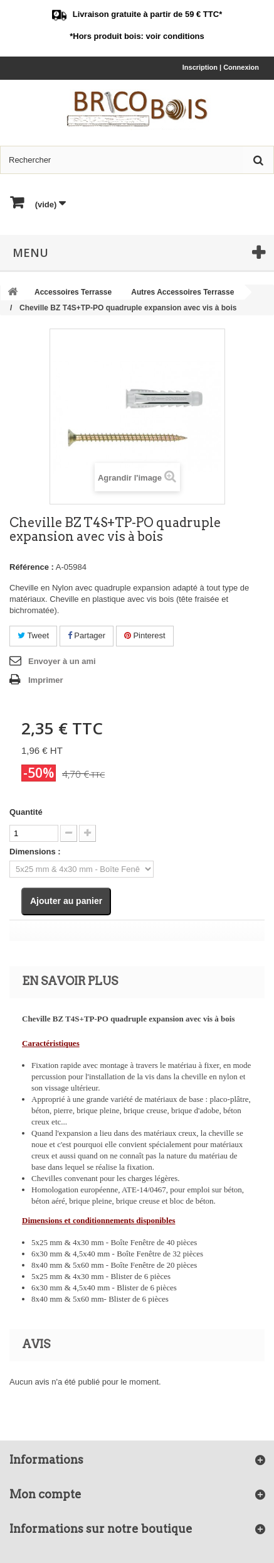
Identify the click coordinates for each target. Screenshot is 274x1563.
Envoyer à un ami (62, 661)
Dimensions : (35, 851)
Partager (86, 635)
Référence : (31, 567)
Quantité (26, 812)
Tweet (33, 635)
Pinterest (145, 635)
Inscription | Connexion (220, 67)
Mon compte (45, 1494)
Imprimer (45, 680)
